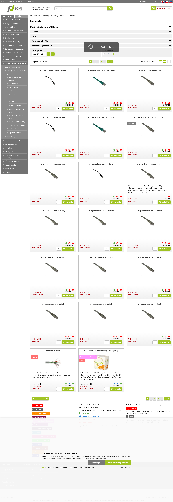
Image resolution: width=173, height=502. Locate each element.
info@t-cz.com (42, 9)
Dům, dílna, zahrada (12, 161)
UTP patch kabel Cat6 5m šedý (149, 304)
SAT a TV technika (12, 34)
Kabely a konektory (12, 67)
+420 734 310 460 (44, 7)
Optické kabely (15, 132)
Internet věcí (10, 60)
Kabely (9, 74)
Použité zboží (10, 168)
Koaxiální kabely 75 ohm (16, 110)
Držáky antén (10, 38)
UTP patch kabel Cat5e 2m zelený (101, 117)
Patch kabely (16, 105)
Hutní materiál (10, 165)
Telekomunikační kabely (15, 78)
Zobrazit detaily (125, 467)
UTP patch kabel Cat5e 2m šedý (53, 117)
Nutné (47, 467)
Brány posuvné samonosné (16, 23)
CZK (158, 2)
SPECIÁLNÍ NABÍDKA (13, 20)
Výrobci (21, 16)
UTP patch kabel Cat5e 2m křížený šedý (149, 117)
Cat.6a (13, 98)
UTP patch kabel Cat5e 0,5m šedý (53, 70)
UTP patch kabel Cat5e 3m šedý (53, 164)
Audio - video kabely (17, 121)
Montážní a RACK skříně (14, 52)
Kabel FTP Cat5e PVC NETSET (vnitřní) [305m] (101, 351)
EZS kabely (13, 83)
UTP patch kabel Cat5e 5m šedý (149, 164)
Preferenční (56, 467)
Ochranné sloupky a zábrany (12, 156)
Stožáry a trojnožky (12, 41)
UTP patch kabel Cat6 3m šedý (101, 304)
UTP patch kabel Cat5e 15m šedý (149, 211)
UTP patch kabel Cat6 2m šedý (53, 304)
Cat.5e (13, 91)
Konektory (11, 136)
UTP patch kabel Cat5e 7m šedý (53, 211)
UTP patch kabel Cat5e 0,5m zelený (101, 70)
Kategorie (7, 16)
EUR (153, 2)
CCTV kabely (14, 129)
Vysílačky (8, 148)
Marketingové (77, 467)
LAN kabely (13, 87)
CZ (166, 2)
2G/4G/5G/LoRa (11, 144)
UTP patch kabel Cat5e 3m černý (101, 164)
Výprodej (8, 172)
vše (116, 54)
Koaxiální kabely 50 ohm (16, 116)
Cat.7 (13, 101)
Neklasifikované (90, 467)
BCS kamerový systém (14, 31)
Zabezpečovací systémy (14, 49)
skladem (108, 54)
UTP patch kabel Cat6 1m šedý (149, 257)
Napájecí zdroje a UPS (14, 141)
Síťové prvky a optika (13, 56)
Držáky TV (9, 152)
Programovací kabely (17, 125)
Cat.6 (13, 94)
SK (170, 2)
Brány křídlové (10, 27)
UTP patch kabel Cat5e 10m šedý (101, 211)
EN (162, 2)
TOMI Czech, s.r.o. (14, 8)
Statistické (66, 467)
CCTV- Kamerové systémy (15, 45)
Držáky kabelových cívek (16, 70)
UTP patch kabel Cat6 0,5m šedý (101, 257)
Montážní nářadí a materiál (15, 63)
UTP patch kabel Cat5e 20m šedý (53, 257)
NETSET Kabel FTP (53, 351)
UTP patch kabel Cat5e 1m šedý (149, 70)
